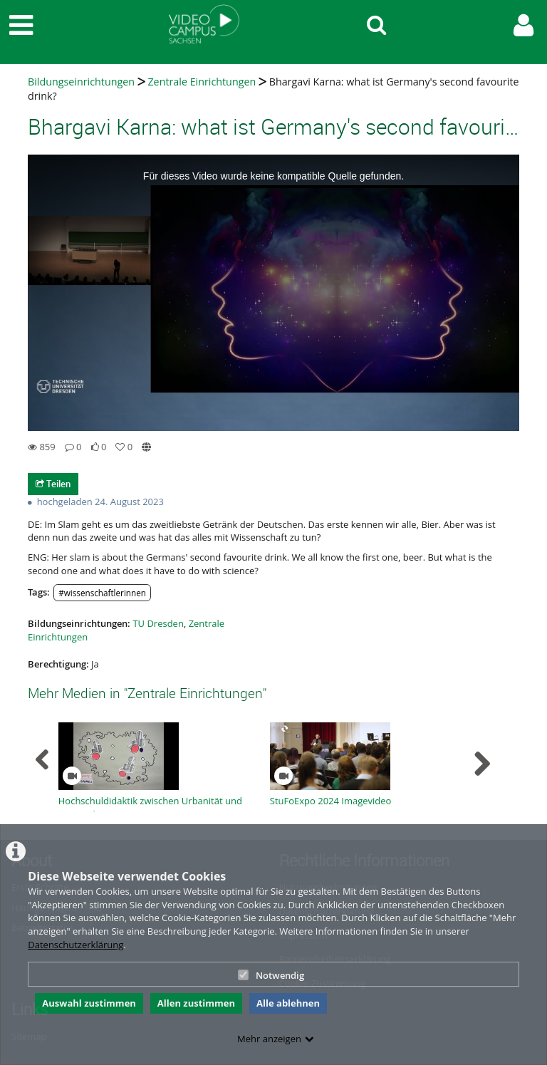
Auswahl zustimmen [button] (89, 1003)
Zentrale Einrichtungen (201, 81)
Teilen (53, 483)
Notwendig (271, 975)
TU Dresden (157, 623)
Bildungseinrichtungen (81, 81)
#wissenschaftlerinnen (102, 592)
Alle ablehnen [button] (288, 1003)
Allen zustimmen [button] (196, 1003)
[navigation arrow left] (42, 760)
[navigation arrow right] (482, 764)
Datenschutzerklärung (75, 944)
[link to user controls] (523, 25)
